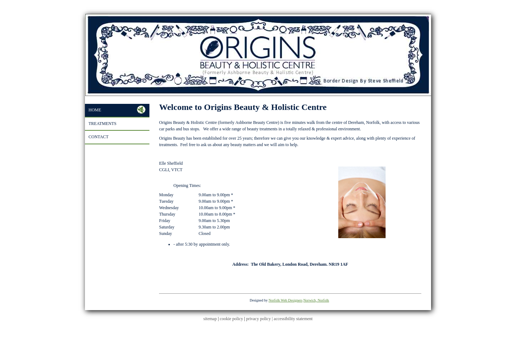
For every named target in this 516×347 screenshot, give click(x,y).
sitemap (210, 318)
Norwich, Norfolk (316, 300)
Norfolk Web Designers (286, 300)
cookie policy (231, 318)
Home (95, 109)
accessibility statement (293, 318)
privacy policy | (260, 318)
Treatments (102, 123)
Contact (99, 136)
